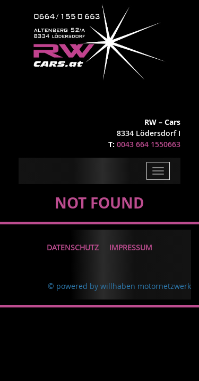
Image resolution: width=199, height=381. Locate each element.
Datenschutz (73, 247)
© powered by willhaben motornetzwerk (119, 286)
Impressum (130, 247)
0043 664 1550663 (148, 144)
